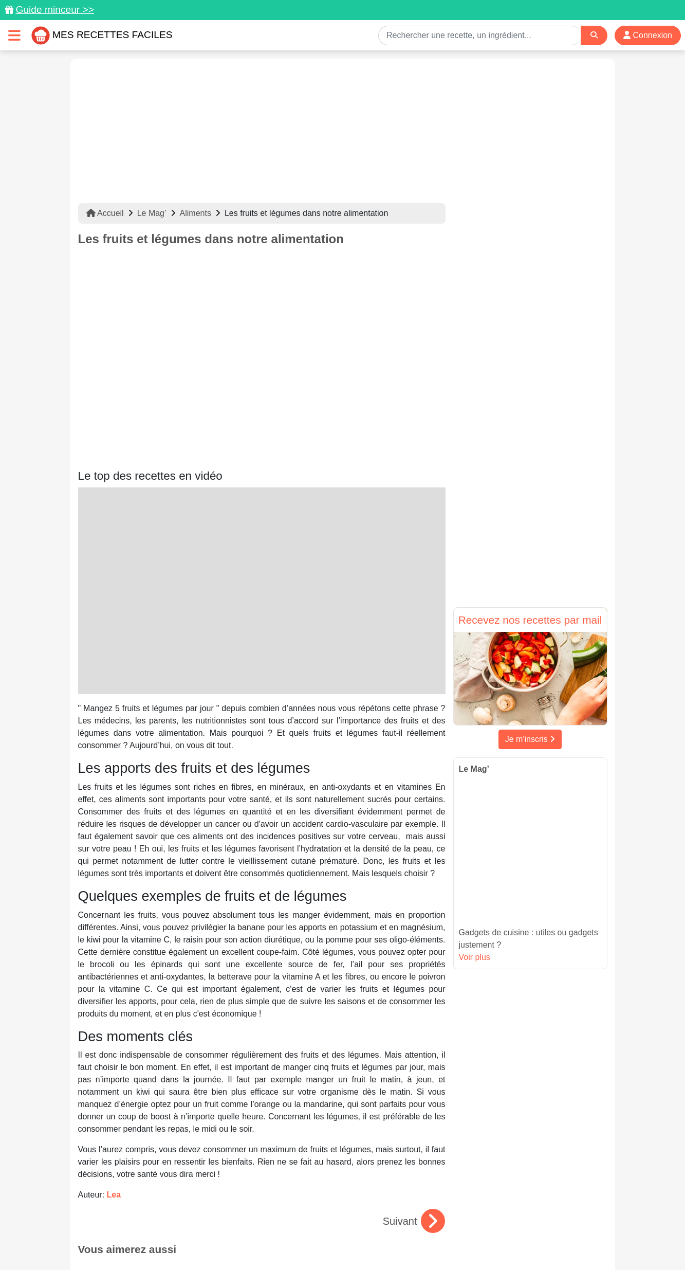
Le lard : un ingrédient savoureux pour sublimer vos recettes (262, 1110)
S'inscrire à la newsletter (443, 1240)
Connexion (647, 35)
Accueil (105, 213)
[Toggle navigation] (14, 35)
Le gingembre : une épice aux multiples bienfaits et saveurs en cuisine (389, 1110)
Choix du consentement (352, 1240)
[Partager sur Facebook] (344, 1210)
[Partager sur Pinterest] (303, 1210)
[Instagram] (382, 1210)
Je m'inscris (530, 739)
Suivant (414, 1023)
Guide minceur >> (54, 9)
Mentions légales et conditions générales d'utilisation (332, 1229)
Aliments (195, 213)
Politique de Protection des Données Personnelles (510, 1229)
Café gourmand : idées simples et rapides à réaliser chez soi (134, 1110)
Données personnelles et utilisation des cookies (158, 1229)
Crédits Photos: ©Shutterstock (251, 1240)
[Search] (594, 35)
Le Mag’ (151, 213)
